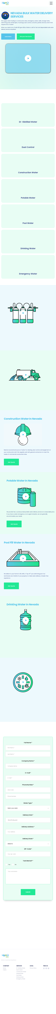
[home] (5, 3)
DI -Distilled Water (20, 968)
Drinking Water (20, 977)
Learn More (8, 36)
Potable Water (19, 973)
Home (4, 968)
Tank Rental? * (28, 861)
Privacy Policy (33, 968)
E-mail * (28, 773)
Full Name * (28, 743)
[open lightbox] (28, 58)
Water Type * (28, 803)
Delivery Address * (28, 827)
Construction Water (21, 971)
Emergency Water (20, 978)
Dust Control (19, 969)
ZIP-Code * (28, 849)
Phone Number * (28, 785)
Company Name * (28, 761)
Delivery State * (28, 839)
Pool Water (19, 975)
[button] (51, 3)
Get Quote (11, 463)
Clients (4, 969)
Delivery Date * (28, 815)
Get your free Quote (26, 36)
